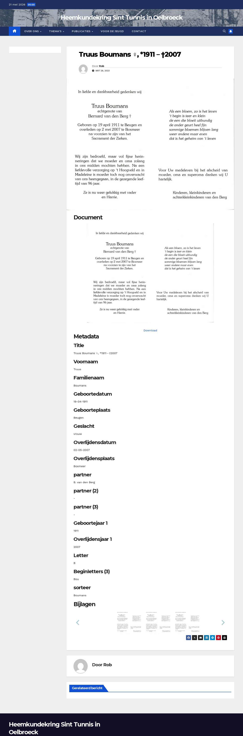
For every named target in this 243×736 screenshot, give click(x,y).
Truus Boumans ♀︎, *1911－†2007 (130, 54)
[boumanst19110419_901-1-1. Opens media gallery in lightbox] (150, 273)
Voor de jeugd (112, 31)
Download (150, 330)
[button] (224, 31)
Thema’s (55, 31)
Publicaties (81, 31)
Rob (101, 66)
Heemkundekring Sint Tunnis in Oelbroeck (121, 17)
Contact (139, 31)
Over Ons (32, 31)
